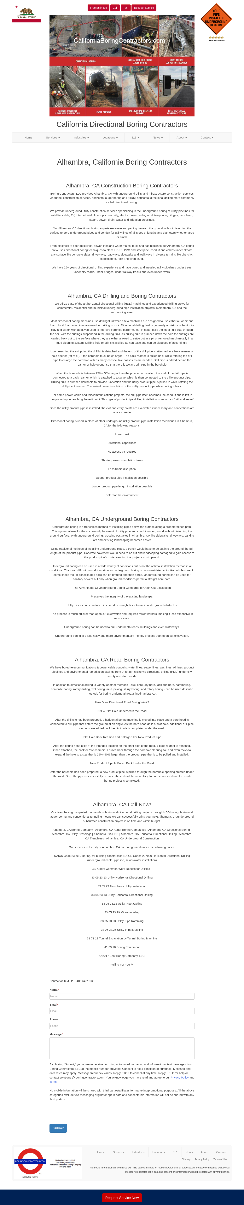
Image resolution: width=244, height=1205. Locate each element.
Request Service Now (122, 1198)
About (182, 137)
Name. (54, 989)
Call (115, 7)
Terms (53, 1081)
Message (56, 1034)
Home (28, 137)
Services (53, 137)
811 (135, 137)
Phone (53, 1019)
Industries (81, 137)
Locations (110, 137)
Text (125, 7)
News (158, 137)
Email (53, 1004)
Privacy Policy (180, 1077)
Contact (207, 137)
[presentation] (78, 1113)
